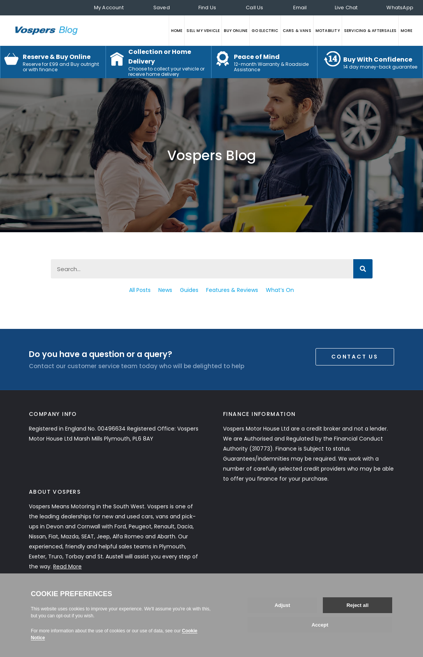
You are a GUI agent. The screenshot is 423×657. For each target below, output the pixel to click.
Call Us (254, 7)
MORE (406, 31)
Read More (67, 566)
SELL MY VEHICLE (203, 31)
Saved (161, 7)
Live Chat (346, 7)
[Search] (363, 268)
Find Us (207, 7)
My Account (109, 7)
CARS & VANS (297, 31)
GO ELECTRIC (265, 31)
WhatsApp (399, 7)
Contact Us (354, 356)
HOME (177, 31)
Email (300, 7)
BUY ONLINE (235, 31)
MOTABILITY (328, 31)
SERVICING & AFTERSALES (370, 31)
